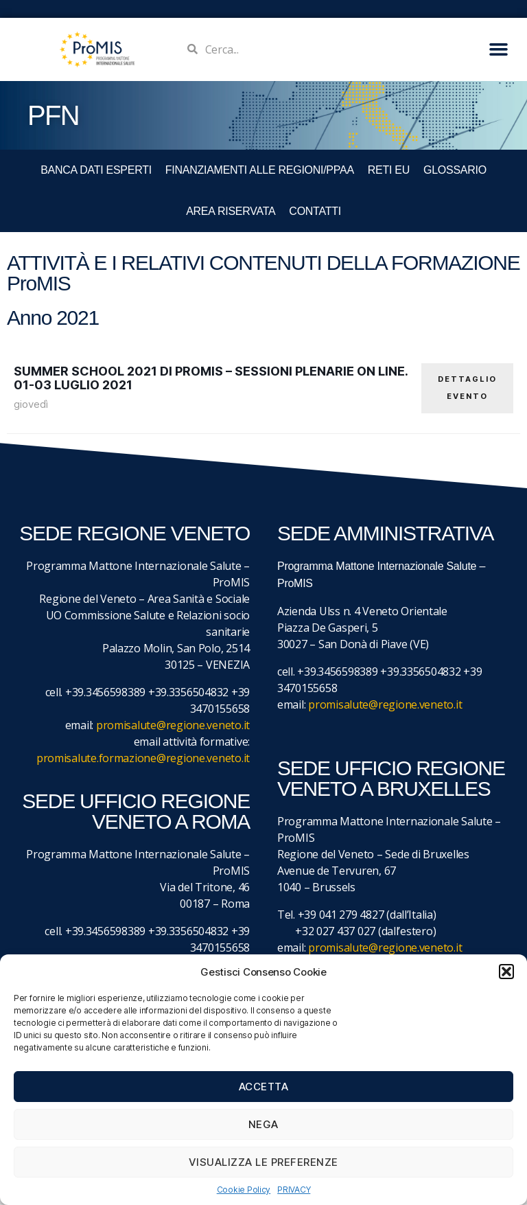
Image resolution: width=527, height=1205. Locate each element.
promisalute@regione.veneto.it (173, 725)
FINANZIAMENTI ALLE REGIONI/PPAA (259, 170)
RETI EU (389, 170)
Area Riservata (230, 211)
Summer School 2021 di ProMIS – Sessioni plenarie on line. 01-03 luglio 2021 (211, 378)
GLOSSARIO (455, 170)
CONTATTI (314, 211)
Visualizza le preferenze (263, 1162)
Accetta (264, 1086)
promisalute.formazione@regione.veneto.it (143, 758)
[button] (506, 971)
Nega (263, 1124)
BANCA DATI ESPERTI (96, 170)
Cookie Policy (244, 1189)
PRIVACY (293, 1189)
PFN (53, 115)
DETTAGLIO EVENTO (467, 387)
